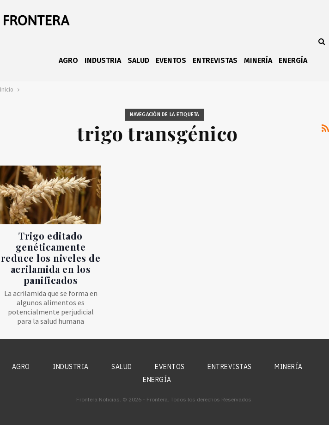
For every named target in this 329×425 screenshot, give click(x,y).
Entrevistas (215, 60)
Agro (68, 60)
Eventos (171, 60)
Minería (258, 60)
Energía (293, 60)
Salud (138, 60)
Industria (103, 60)
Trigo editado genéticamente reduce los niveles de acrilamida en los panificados (51, 257)
